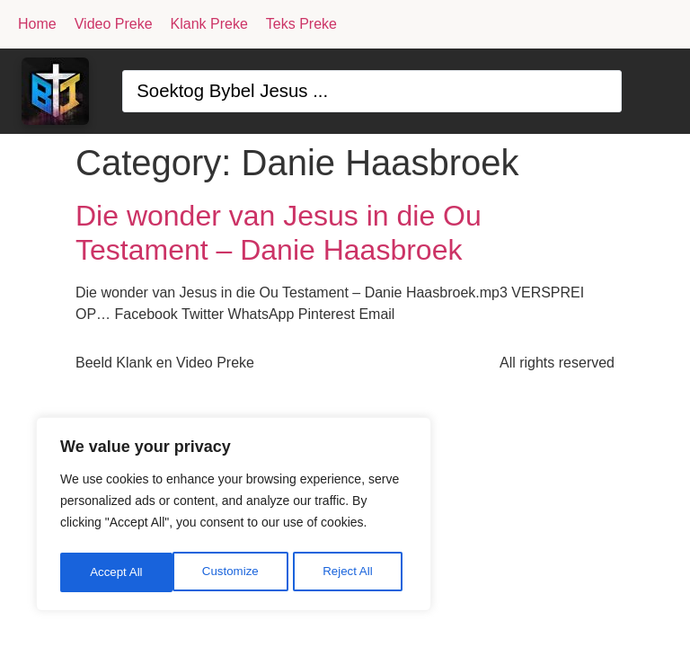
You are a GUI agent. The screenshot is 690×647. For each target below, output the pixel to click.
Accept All (351, 572)
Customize (117, 572)
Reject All (235, 572)
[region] (233, 516)
